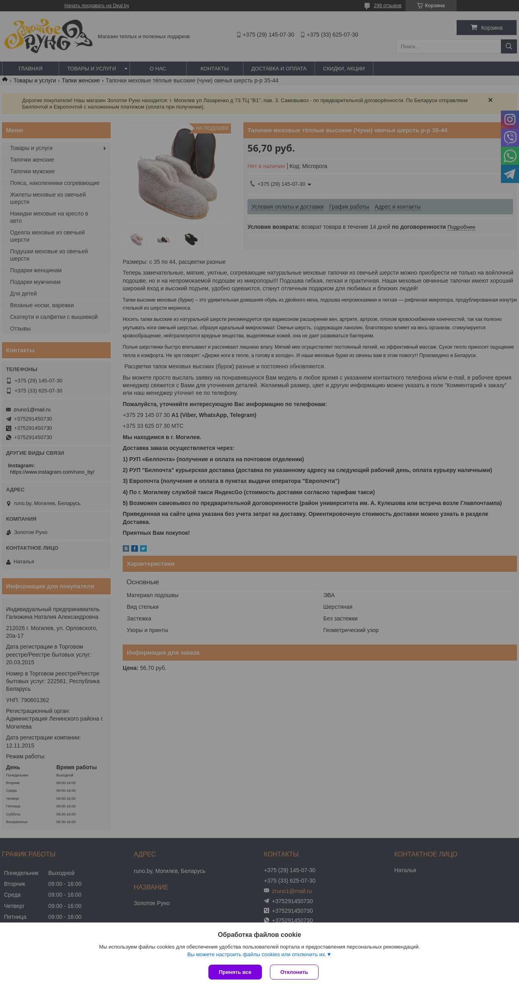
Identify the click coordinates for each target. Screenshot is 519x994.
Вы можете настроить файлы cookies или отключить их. (256, 954)
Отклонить (294, 972)
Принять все (235, 972)
